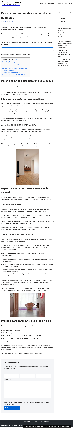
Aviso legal (26, 424)
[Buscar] (63, 12)
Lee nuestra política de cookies (55, 426)
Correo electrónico (25, 375)
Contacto (47, 424)
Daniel (11, 21)
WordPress (19, 428)
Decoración (68, 3)
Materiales (51, 3)
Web (37, 375)
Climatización (59, 3)
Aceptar (65, 426)
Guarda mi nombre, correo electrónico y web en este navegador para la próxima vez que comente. (26, 406)
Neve (2, 428)
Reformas (43, 3)
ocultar (17, 59)
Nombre (6, 375)
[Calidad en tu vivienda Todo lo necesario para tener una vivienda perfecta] (11, 3)
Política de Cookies (37, 424)
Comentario (7, 382)
